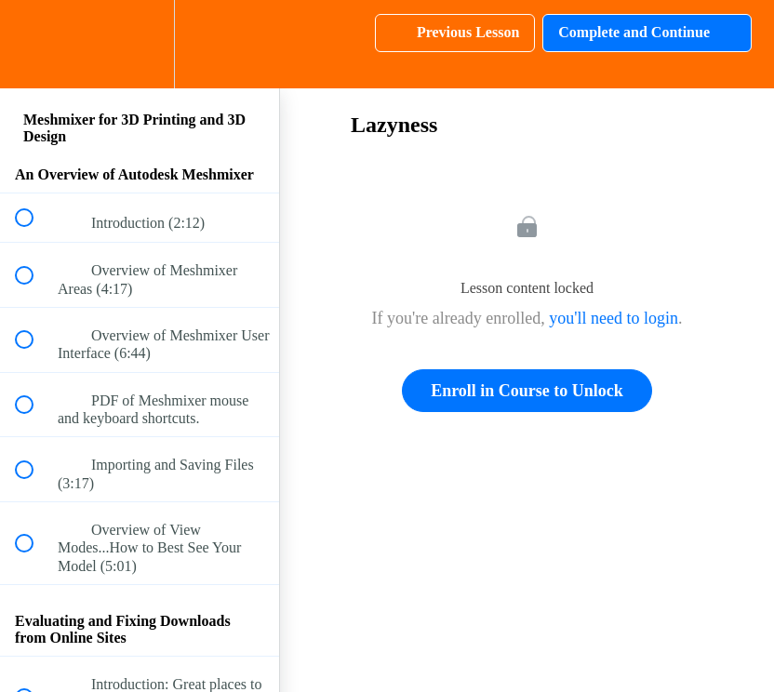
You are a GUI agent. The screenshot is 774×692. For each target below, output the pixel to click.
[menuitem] (139, 44)
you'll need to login (613, 318)
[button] (34, 44)
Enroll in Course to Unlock (527, 390)
